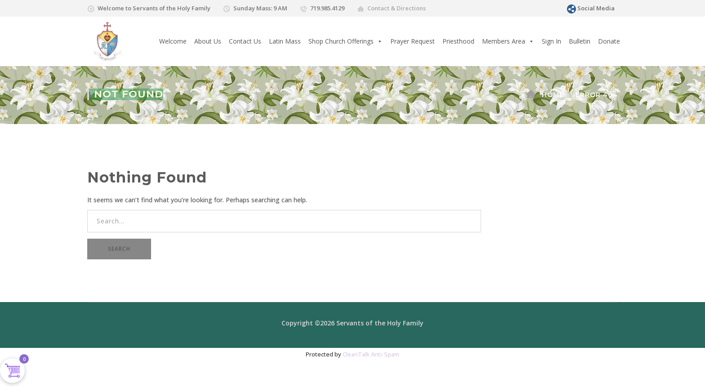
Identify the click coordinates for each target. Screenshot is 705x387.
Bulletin (579, 41)
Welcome (173, 41)
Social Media (596, 8)
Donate (609, 41)
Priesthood (458, 41)
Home (553, 95)
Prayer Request (412, 41)
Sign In (551, 41)
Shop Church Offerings (345, 41)
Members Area (508, 41)
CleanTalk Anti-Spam (371, 354)
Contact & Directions (396, 8)
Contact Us (245, 41)
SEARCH (119, 249)
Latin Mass (285, 41)
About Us (207, 41)
